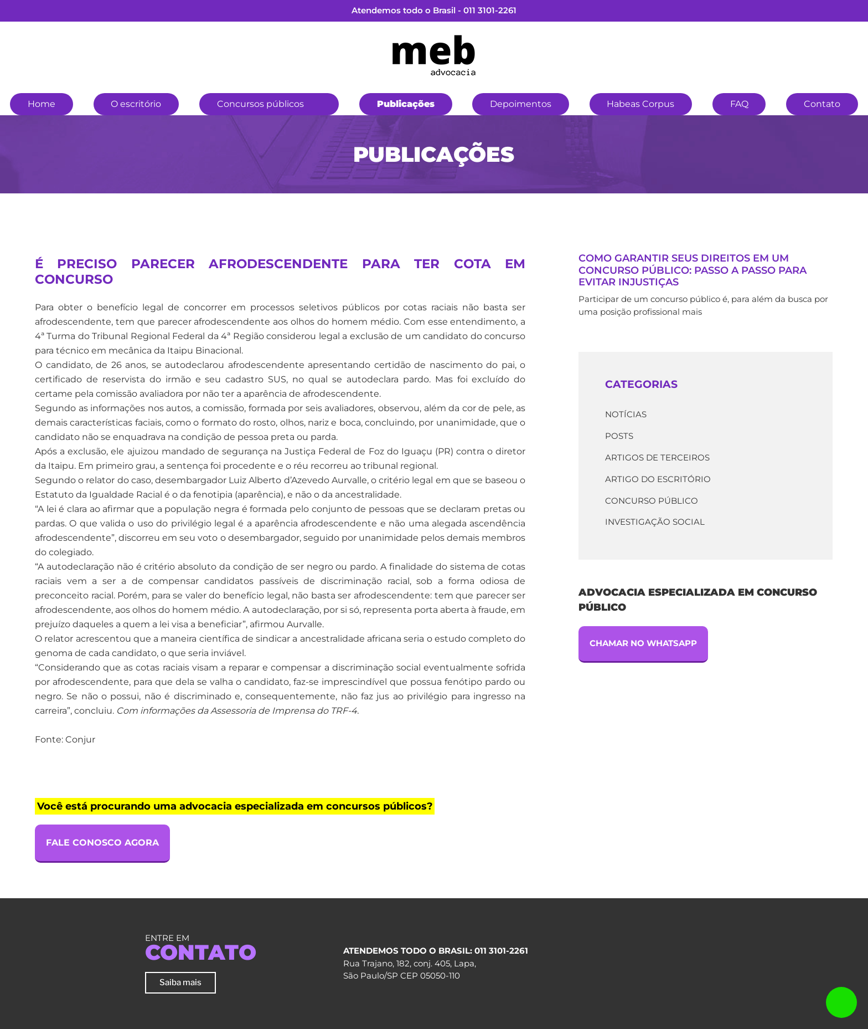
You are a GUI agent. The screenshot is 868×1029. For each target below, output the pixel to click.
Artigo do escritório (658, 479)
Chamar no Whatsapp (643, 643)
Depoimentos (520, 104)
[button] (321, 102)
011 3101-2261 (489, 10)
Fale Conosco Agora (102, 842)
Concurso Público (651, 500)
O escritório (136, 104)
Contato (822, 104)
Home (41, 104)
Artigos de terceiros (657, 457)
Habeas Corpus (640, 104)
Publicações (406, 104)
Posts (619, 436)
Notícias (626, 414)
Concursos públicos (260, 104)
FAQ (739, 104)
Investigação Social (655, 521)
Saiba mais (180, 982)
